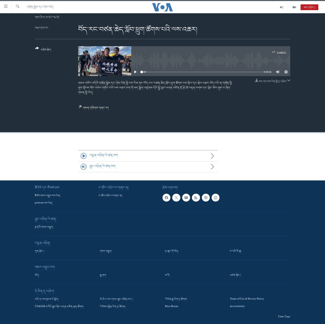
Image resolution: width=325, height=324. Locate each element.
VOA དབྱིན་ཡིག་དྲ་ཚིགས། (112, 307)
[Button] (43, 50)
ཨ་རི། (167, 275)
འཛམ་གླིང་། (235, 275)
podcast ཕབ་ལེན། (43, 203)
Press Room (171, 307)
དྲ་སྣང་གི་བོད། (171, 251)
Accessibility (237, 307)
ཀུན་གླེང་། (39, 251)
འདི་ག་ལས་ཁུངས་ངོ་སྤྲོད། (46, 299)
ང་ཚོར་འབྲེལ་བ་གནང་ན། (110, 196)
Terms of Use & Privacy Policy (247, 299)
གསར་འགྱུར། (106, 251)
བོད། (37, 275)
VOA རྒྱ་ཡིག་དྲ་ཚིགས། (176, 299)
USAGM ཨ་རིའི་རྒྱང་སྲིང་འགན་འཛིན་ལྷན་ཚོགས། (59, 307)
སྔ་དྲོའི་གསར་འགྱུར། (44, 227)
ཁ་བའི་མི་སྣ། (235, 251)
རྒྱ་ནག (103, 275)
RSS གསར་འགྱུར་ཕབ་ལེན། (47, 196)
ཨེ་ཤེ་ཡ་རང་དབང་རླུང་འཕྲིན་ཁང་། (116, 299)
